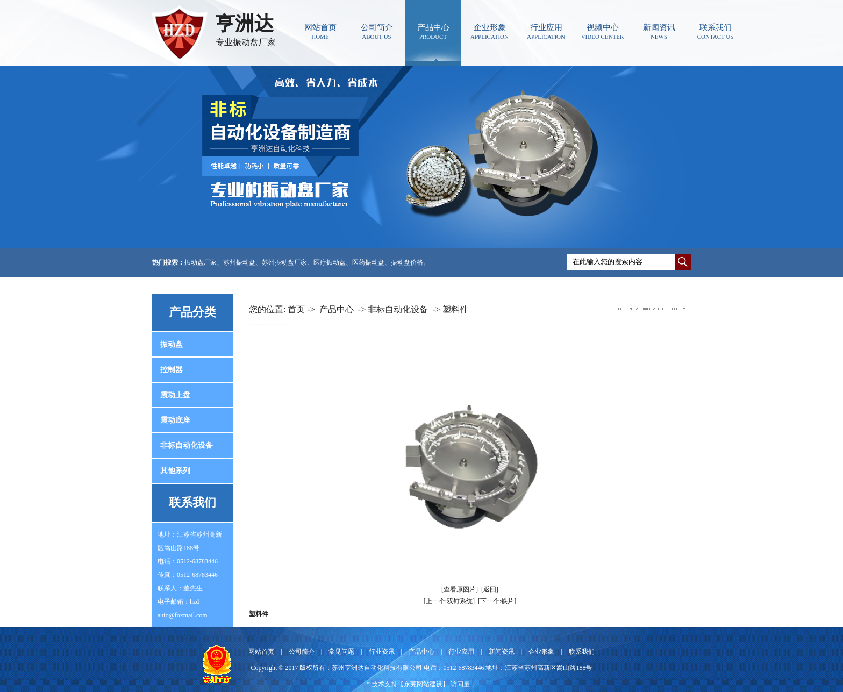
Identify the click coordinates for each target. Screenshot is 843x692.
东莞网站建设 (423, 684)
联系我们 (715, 31)
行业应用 (546, 31)
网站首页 (320, 31)
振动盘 (171, 344)
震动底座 (175, 420)
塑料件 (455, 309)
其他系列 (175, 471)
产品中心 (433, 31)
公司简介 (376, 31)
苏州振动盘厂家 (284, 262)
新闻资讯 (659, 31)
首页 (296, 309)
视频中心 (602, 31)
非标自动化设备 (186, 445)
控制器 (171, 370)
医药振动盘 (368, 262)
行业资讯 (382, 651)
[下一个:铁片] (497, 601)
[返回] (489, 589)
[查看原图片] (459, 589)
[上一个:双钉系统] (449, 601)
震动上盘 (175, 395)
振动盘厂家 (200, 262)
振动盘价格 (407, 262)
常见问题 (341, 651)
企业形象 (489, 31)
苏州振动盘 (239, 262)
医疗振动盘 (329, 262)
